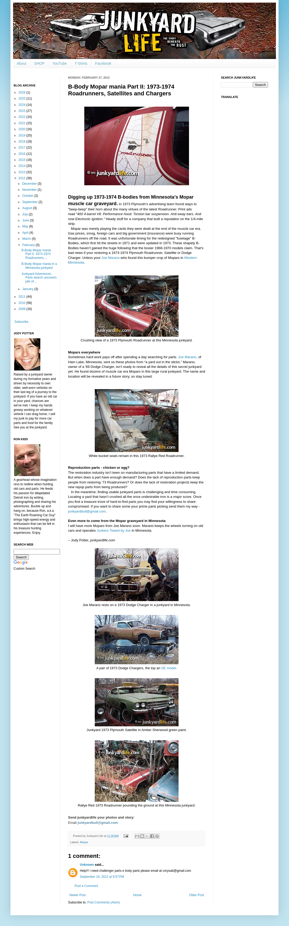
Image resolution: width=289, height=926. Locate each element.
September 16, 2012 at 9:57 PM (102, 877)
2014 (22, 166)
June (26, 220)
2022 (22, 117)
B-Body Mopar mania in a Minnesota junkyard (39, 265)
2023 (22, 111)
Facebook (103, 63)
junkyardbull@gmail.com (87, 511)
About (21, 63)
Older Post (196, 895)
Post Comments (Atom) (103, 902)
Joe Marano (111, 258)
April (25, 233)
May (25, 226)
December (30, 184)
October (28, 196)
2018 (22, 141)
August (27, 208)
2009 (22, 309)
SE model (168, 668)
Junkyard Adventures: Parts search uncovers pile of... (39, 277)
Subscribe (21, 322)
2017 (22, 147)
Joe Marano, (187, 357)
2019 (22, 135)
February (29, 245)
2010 (22, 303)
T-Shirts (81, 63)
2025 (22, 98)
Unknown (87, 865)
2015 (22, 160)
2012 (22, 178)
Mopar (84, 842)
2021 (22, 123)
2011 (22, 296)
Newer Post (77, 895)
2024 (22, 105)
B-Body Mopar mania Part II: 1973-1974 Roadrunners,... (36, 254)
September (30, 202)
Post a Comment (86, 886)
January (28, 289)
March (27, 239)
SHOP (39, 63)
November (30, 190)
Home (137, 895)
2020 (22, 129)
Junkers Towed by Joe (114, 530)
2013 (22, 172)
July (25, 214)
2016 (22, 154)
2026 (22, 92)
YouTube (59, 63)
